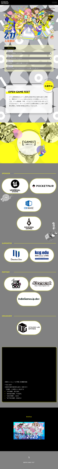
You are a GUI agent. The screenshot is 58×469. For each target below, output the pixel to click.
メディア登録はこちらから (14, 53)
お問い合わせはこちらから (14, 58)
